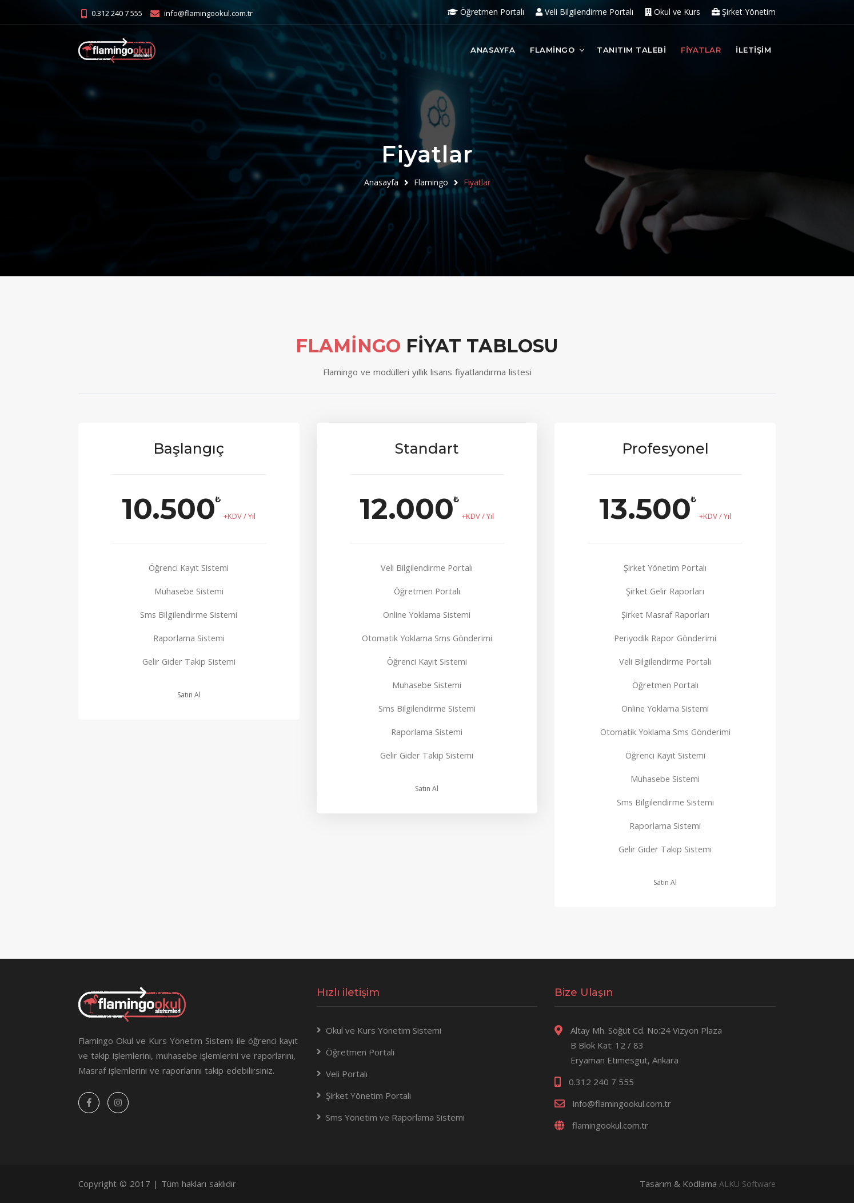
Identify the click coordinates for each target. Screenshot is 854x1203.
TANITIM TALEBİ (631, 49)
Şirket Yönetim (744, 11)
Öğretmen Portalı (486, 11)
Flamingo (431, 182)
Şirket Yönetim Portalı (368, 1096)
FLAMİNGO (552, 49)
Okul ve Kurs (672, 11)
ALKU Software (746, 1184)
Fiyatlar (477, 182)
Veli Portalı (347, 1074)
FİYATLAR (701, 49)
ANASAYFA (492, 49)
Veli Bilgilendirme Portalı (584, 11)
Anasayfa (381, 182)
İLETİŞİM (753, 49)
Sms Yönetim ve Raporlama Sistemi (395, 1117)
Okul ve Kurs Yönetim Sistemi (383, 1031)
